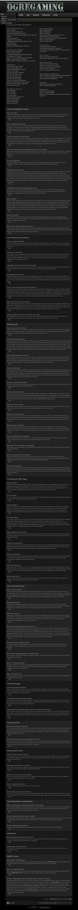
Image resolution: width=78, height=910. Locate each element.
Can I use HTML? (11, 92)
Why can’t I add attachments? (14, 77)
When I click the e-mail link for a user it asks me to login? (21, 60)
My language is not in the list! (14, 56)
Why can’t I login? (11, 30)
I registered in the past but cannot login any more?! (19, 41)
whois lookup (55, 882)
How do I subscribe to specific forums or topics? (51, 77)
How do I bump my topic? (13, 85)
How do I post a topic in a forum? (15, 66)
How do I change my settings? (14, 51)
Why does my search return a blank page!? (50, 67)
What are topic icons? (12, 103)
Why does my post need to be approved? (17, 83)
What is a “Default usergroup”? (47, 39)
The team (41, 902)
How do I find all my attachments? (48, 85)
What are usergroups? (45, 33)
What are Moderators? (45, 31)
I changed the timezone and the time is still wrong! (19, 54)
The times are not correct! (13, 53)
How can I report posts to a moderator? (16, 80)
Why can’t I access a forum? (14, 75)
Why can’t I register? (12, 44)
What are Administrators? (46, 30)
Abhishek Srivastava (45, 907)
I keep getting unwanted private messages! (50, 48)
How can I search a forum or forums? (49, 63)
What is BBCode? (11, 90)
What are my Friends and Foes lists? (49, 56)
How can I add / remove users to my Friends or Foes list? (54, 58)
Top (9, 119)
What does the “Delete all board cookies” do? (18, 46)
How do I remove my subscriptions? (48, 78)
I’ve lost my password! (12, 38)
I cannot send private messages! (48, 46)
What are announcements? (13, 98)
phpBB (33, 906)
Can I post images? (12, 95)
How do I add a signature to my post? (16, 69)
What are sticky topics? (12, 100)
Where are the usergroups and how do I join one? (52, 35)
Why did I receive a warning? (14, 78)
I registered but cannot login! (14, 39)
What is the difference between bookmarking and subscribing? (55, 75)
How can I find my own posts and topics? (50, 70)
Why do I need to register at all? (15, 31)
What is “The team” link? (46, 41)
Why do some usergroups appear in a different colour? (53, 38)
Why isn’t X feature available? (47, 92)
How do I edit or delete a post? (14, 67)
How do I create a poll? (12, 71)
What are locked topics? (13, 101)
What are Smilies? (11, 93)
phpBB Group (52, 861)
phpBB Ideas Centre (16, 872)
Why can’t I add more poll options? (15, 72)
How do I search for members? (47, 68)
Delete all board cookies (51, 902)
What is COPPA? (11, 43)
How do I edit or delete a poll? (14, 74)
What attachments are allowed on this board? (51, 84)
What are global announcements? (15, 96)
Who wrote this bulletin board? (47, 91)
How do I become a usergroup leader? (49, 36)
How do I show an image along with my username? (19, 57)
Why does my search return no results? (49, 65)
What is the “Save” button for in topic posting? (18, 82)
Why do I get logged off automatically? (16, 33)
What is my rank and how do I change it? (17, 59)
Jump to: (46, 898)
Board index (12, 20)
